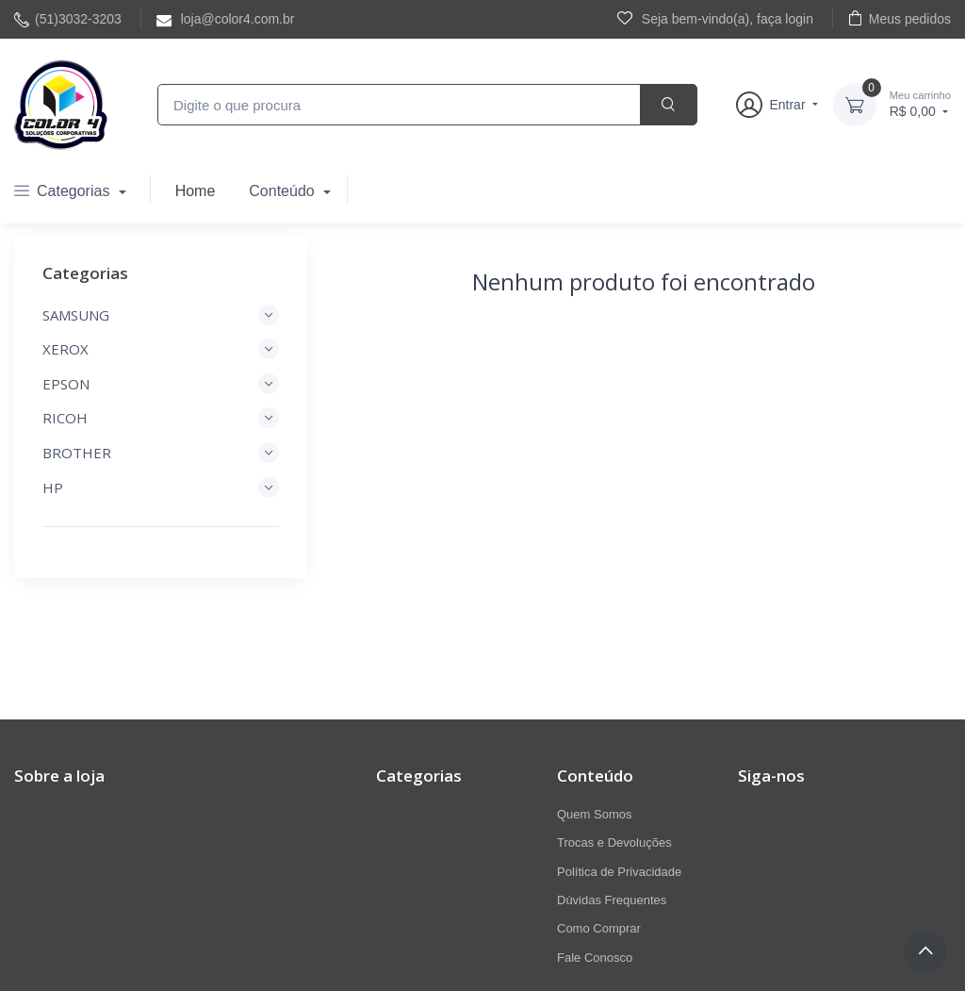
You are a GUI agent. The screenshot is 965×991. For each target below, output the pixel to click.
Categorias (64, 191)
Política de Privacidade (619, 872)
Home (195, 191)
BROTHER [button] (160, 452)
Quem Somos (594, 814)
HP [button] (160, 487)
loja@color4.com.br (225, 19)
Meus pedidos (899, 18)
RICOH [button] (160, 417)
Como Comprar (599, 928)
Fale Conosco (594, 957)
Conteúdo (284, 191)
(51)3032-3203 (68, 19)
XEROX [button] (160, 349)
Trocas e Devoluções (614, 842)
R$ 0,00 (920, 103)
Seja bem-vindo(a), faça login (715, 18)
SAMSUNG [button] (160, 315)
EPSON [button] (160, 383)
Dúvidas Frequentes (611, 900)
